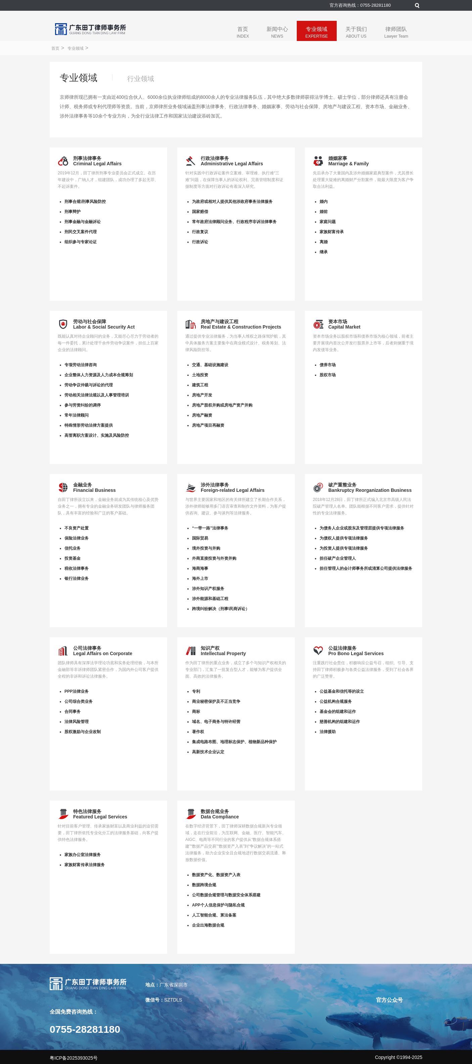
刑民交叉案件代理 (80, 231)
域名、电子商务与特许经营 (216, 721)
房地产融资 (202, 415)
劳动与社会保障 (89, 321)
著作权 (198, 731)
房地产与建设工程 (219, 321)
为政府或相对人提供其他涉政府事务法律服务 (232, 201)
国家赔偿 (200, 211)
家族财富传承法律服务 (84, 864)
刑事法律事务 (87, 158)
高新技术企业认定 (208, 752)
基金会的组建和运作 (338, 711)
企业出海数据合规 (208, 925)
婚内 (324, 201)
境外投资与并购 (206, 548)
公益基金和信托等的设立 (342, 691)
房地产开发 (202, 395)
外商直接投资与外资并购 (214, 558)
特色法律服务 (87, 811)
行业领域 (140, 78)
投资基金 (72, 558)
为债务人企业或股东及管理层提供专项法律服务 (362, 528)
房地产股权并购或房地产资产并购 (222, 405)
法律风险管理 (76, 721)
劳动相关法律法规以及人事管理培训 (96, 395)
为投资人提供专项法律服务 (344, 548)
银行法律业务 (76, 578)
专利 (196, 691)
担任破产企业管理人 (338, 558)
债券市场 (328, 365)
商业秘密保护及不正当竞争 (216, 701)
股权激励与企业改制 (82, 731)
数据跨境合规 (204, 885)
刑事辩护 (72, 211)
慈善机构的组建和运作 (340, 721)
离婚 (324, 242)
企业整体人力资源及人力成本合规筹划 (98, 375)
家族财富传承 (332, 231)
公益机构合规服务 (336, 701)
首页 (243, 32)
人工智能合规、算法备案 (214, 915)
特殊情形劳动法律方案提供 (88, 425)
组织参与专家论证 (80, 242)
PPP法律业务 (76, 691)
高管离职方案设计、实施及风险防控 (96, 435)
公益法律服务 (342, 648)
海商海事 (200, 568)
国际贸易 (200, 538)
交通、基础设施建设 (210, 365)
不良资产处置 (76, 528)
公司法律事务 (87, 648)
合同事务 (72, 711)
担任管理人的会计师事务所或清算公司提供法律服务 (366, 568)
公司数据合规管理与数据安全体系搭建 (226, 895)
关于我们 (356, 32)
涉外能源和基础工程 (210, 598)
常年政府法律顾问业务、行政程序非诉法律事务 (234, 221)
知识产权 (210, 648)
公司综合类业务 (78, 701)
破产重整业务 (342, 484)
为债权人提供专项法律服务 (344, 538)
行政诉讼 (200, 242)
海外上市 (200, 578)
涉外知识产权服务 (208, 588)
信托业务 (72, 548)
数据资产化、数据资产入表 (216, 875)
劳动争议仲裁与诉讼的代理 (88, 385)
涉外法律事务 (215, 484)
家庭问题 (328, 221)
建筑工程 (200, 385)
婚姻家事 (337, 158)
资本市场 (337, 321)
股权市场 (328, 375)
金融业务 (82, 484)
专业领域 (316, 32)
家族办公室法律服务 (82, 854)
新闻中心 (277, 32)
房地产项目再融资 (208, 425)
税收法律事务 (76, 568)
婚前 (324, 211)
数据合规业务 (215, 811)
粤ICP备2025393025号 (74, 1058)
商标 (196, 711)
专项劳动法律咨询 (80, 365)
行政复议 (200, 231)
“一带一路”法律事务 (210, 528)
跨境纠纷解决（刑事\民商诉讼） (220, 608)
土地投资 (200, 375)
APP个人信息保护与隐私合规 (218, 905)
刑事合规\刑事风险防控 (85, 201)
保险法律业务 (76, 538)
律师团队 (396, 32)
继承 (324, 252)
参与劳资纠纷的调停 (82, 405)
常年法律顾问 (76, 415)
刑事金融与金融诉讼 (82, 221)
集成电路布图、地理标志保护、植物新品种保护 (234, 741)
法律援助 (328, 731)
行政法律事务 (215, 158)
